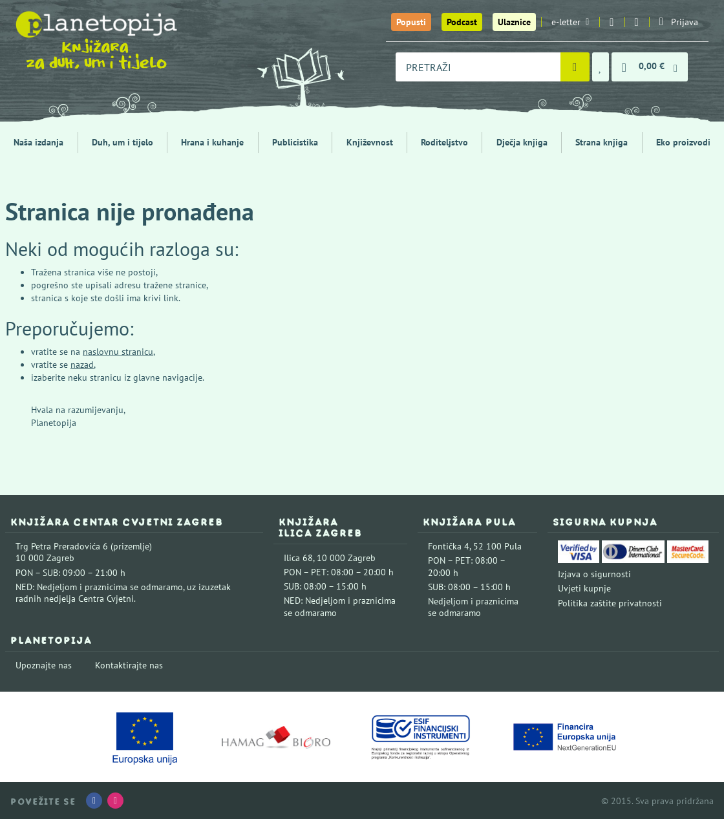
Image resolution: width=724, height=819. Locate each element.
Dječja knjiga (522, 142)
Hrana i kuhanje (212, 142)
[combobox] (478, 66)
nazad (82, 364)
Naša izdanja (38, 142)
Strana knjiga (601, 142)
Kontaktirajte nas (129, 665)
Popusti (411, 22)
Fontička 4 (448, 546)
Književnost (369, 142)
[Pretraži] (575, 66)
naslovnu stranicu (118, 351)
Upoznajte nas (44, 665)
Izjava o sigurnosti (594, 574)
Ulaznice (514, 22)
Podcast (462, 22)
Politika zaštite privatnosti (610, 603)
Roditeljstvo (444, 142)
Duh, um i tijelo (122, 142)
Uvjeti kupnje (584, 588)
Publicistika (295, 142)
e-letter (570, 22)
